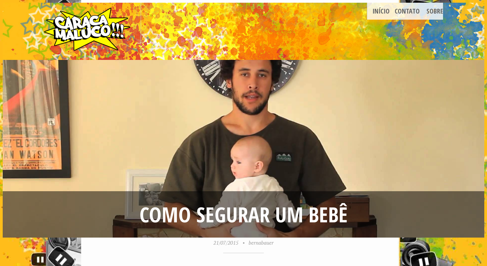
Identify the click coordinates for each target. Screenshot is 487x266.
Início (381, 11)
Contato (407, 11)
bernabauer (261, 242)
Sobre (434, 11)
